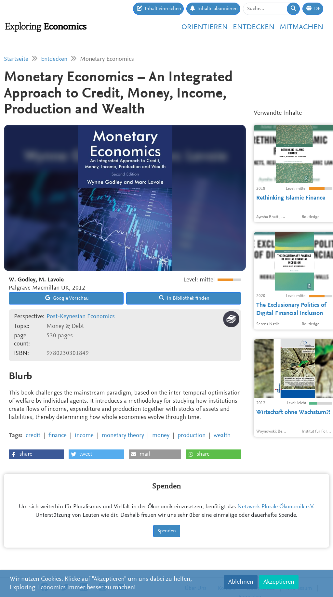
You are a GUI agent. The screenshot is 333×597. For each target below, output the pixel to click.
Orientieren (204, 27)
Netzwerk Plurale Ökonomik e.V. (275, 507)
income (84, 436)
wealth (222, 436)
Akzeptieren (278, 582)
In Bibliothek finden (184, 298)
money (160, 436)
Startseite (16, 59)
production (192, 436)
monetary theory (123, 436)
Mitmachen (301, 27)
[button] (36, 454)
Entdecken (253, 27)
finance (57, 436)
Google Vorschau (67, 298)
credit (33, 436)
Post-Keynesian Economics (81, 317)
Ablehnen (240, 582)
